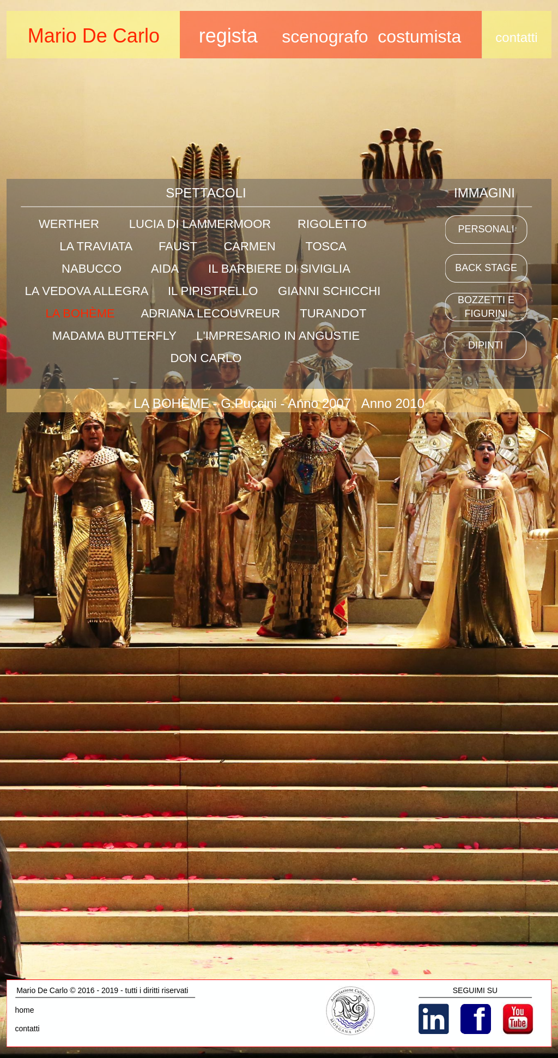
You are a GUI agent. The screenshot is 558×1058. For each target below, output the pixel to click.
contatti (27, 1028)
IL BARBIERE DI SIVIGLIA (279, 268)
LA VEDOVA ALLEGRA (86, 291)
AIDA (164, 268)
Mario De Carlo (94, 36)
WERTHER (69, 224)
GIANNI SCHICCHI (329, 291)
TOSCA (325, 246)
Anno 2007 (319, 403)
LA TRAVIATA (95, 246)
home (24, 1010)
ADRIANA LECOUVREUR (210, 313)
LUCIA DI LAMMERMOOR (200, 224)
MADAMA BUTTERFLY (114, 335)
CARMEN (249, 246)
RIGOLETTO (332, 224)
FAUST (178, 246)
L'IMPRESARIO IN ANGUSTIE (278, 335)
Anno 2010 (392, 403)
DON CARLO (206, 358)
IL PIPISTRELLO (213, 291)
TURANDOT (333, 313)
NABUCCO (92, 268)
